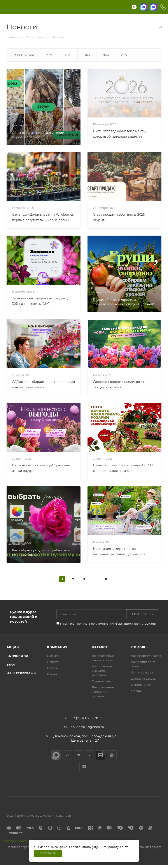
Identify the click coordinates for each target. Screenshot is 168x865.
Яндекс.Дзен (84, 766)
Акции (13, 647)
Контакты (54, 674)
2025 (68, 55)
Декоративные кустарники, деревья (103, 692)
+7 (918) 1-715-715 (85, 718)
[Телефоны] (163, 7)
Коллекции (17, 655)
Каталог (100, 647)
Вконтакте (67, 755)
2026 (49, 55)
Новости (53, 662)
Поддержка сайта (15, 841)
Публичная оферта (148, 847)
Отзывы (52, 668)
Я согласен (48, 853)
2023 (106, 55)
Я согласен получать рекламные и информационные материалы (108, 623)
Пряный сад (101, 681)
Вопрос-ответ (141, 684)
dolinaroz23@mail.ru (87, 727)
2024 (87, 55)
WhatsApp (112, 755)
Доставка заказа (143, 678)
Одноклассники (89, 755)
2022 (124, 55)
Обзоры (137, 691)
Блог (11, 664)
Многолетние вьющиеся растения (102, 670)
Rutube (100, 755)
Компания (57, 647)
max (56, 755)
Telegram (78, 755)
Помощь (139, 647)
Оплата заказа (142, 672)
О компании (56, 655)
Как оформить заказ (146, 655)
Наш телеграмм (22, 673)
